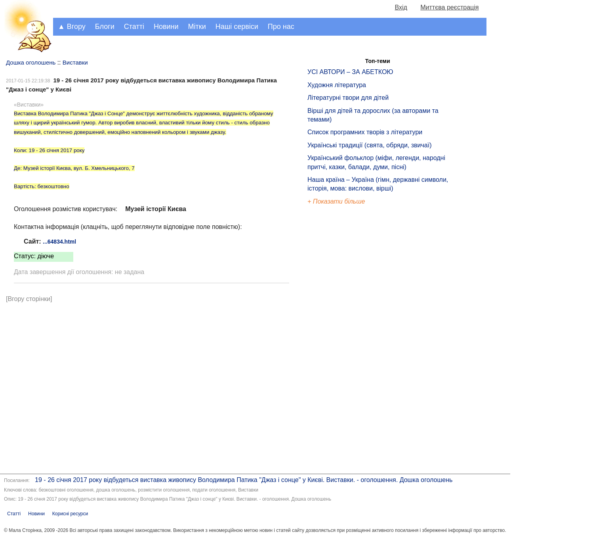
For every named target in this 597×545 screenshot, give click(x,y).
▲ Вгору (72, 26)
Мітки (197, 26)
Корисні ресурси (70, 513)
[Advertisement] (344, 340)
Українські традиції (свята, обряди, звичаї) (369, 145)
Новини (166, 26)
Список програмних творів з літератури (364, 132)
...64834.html (59, 241)
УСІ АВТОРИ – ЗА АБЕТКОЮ (350, 72)
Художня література (336, 85)
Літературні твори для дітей (348, 97)
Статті (134, 26)
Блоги (104, 26)
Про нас (281, 26)
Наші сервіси (237, 26)
